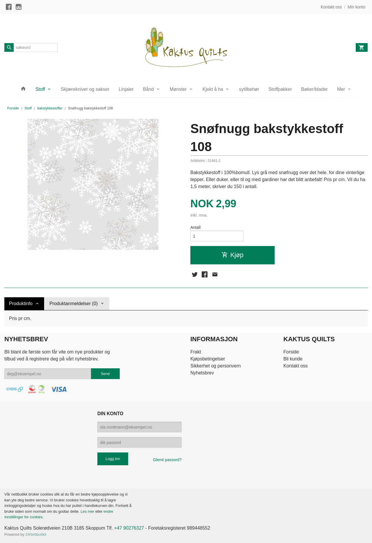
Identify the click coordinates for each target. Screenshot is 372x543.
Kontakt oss (295, 365)
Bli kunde (293, 358)
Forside (13, 108)
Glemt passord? (167, 459)
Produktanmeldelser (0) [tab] (73, 303)
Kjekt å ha (213, 89)
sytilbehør (249, 89)
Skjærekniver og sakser (85, 89)
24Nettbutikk (35, 534)
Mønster (178, 89)
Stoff (40, 89)
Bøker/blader (314, 89)
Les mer (88, 511)
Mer (341, 89)
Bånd (148, 89)
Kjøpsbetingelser (207, 358)
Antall (195, 227)
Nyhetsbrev (202, 372)
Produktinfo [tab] (21, 303)
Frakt (195, 351)
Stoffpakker (280, 89)
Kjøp (232, 255)
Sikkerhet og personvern (215, 365)
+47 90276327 (129, 528)
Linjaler (126, 89)
